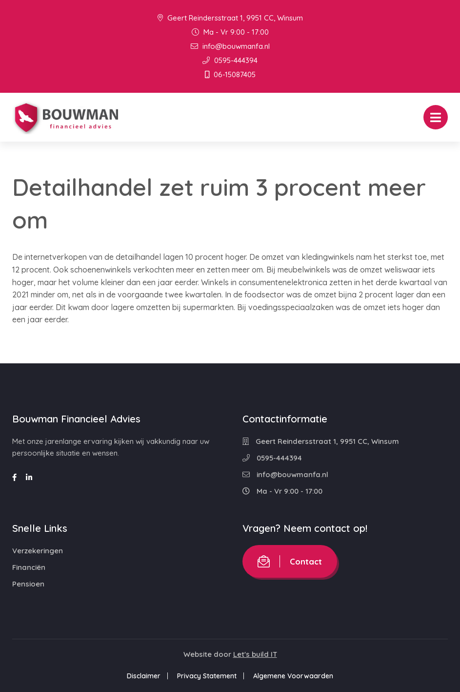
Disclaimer (143, 675)
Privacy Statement (207, 675)
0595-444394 (230, 60)
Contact (290, 561)
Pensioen (28, 583)
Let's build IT (255, 654)
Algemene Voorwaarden (293, 675)
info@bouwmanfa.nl (230, 46)
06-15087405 (230, 74)
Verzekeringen (37, 550)
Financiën (28, 567)
